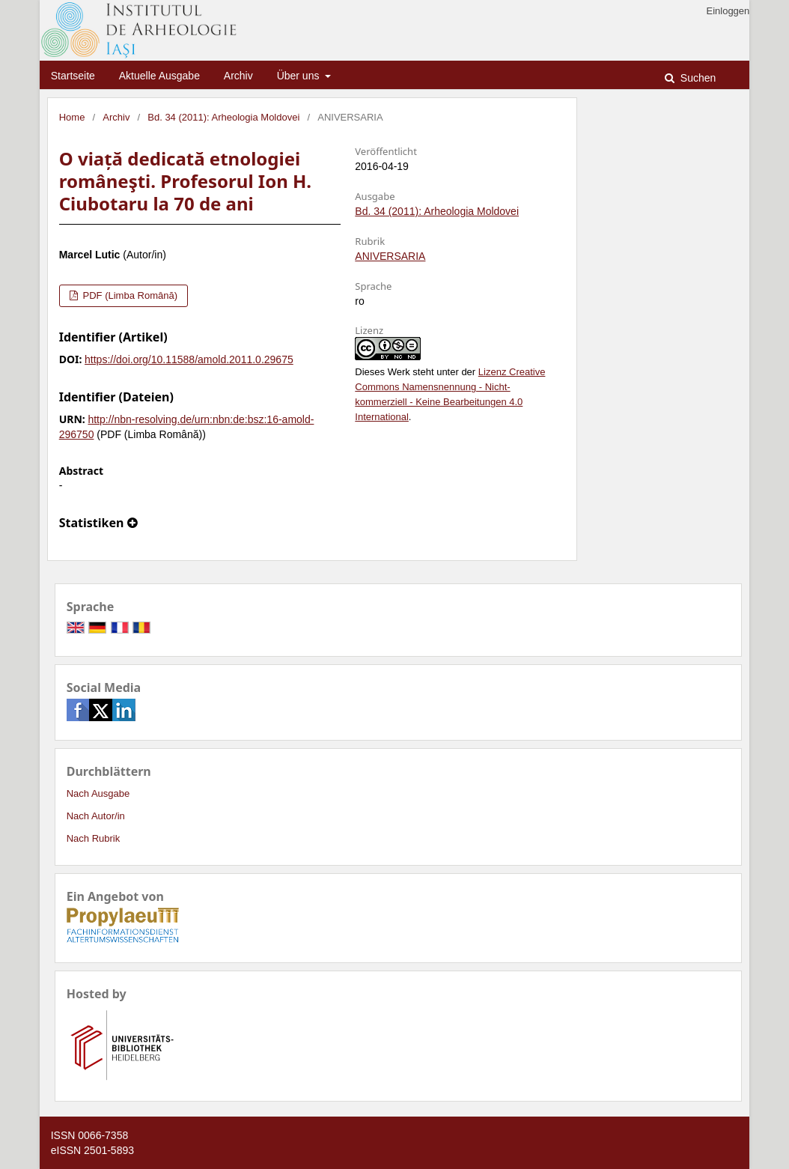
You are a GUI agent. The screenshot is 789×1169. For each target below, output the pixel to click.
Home (72, 117)
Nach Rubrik (94, 838)
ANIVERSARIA (390, 256)
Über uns (300, 76)
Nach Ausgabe (98, 793)
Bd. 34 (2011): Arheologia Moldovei (223, 117)
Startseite (73, 76)
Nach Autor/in (96, 816)
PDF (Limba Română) (128, 295)
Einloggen (727, 10)
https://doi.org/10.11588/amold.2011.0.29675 (189, 359)
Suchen (696, 78)
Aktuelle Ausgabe (159, 76)
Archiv (238, 76)
